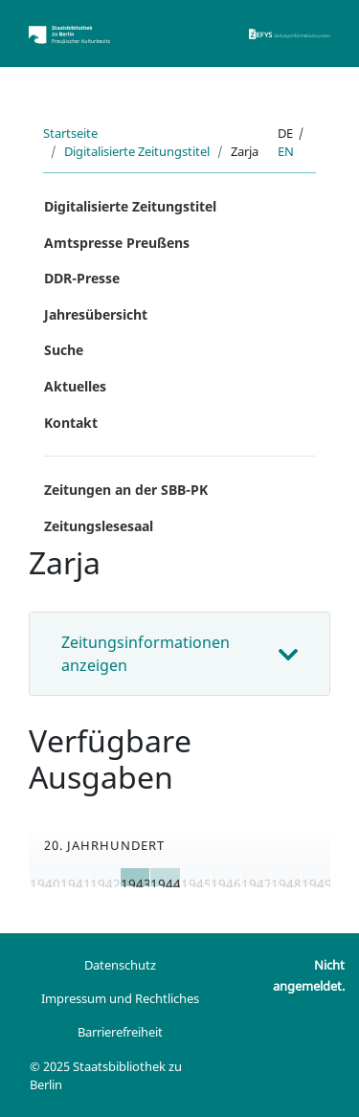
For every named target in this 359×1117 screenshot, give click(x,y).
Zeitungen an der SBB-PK (126, 489)
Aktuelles (75, 386)
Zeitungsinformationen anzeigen (145, 654)
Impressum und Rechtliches (120, 998)
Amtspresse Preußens (117, 243)
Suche (63, 350)
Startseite (70, 133)
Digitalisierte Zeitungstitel (137, 151)
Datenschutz (120, 964)
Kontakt (71, 422)
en (286, 151)
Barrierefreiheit (120, 1031)
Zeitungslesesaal (98, 526)
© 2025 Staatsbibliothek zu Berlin (106, 1075)
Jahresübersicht (95, 314)
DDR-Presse (82, 278)
